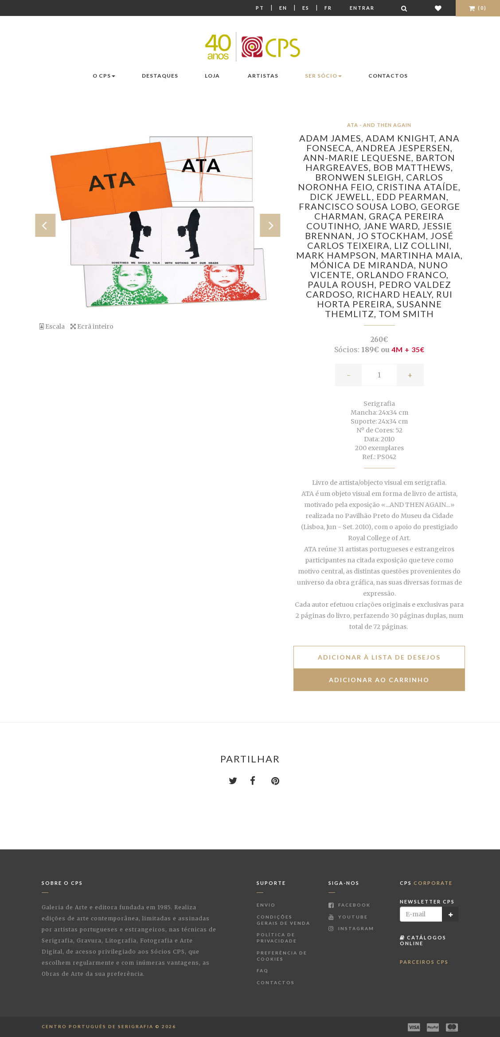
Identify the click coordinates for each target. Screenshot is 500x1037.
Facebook (349, 904)
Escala (52, 326)
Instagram (351, 928)
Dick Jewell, (343, 196)
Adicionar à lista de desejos (379, 657)
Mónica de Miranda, (364, 264)
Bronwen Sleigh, (360, 177)
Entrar (362, 8)
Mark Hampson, (338, 255)
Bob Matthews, (413, 167)
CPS (426, 883)
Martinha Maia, (422, 255)
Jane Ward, (392, 225)
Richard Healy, (396, 294)
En (283, 8)
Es (305, 8)
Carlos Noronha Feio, (370, 182)
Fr (328, 8)
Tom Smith (406, 313)
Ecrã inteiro (91, 326)
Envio (266, 904)
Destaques (160, 75)
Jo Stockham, (393, 235)
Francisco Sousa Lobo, (360, 206)
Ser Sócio (323, 75)
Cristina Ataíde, (419, 186)
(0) (478, 8)
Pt (260, 8)
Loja (212, 75)
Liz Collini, (423, 245)
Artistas (263, 75)
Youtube (348, 916)
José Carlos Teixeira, (380, 240)
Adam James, (332, 138)
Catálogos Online (423, 940)
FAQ (263, 970)
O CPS (104, 75)
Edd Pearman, (412, 196)
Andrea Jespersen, (404, 147)
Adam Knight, (402, 138)
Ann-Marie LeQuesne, (359, 157)
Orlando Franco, (402, 274)
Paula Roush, (343, 284)
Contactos (388, 75)
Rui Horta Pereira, (385, 299)
